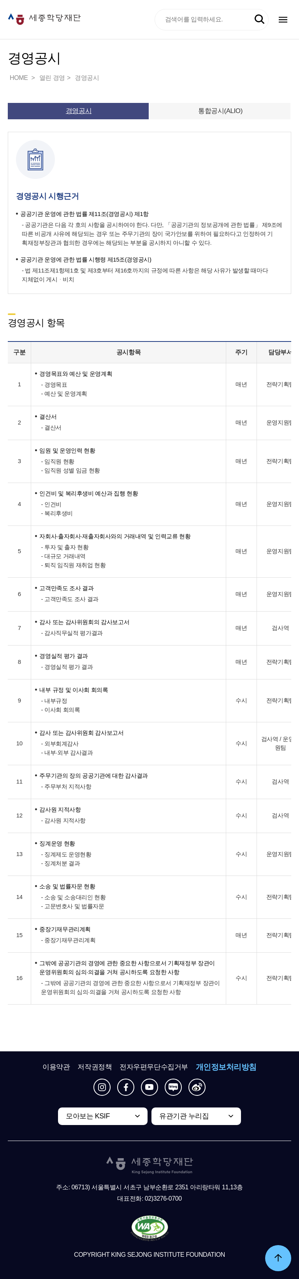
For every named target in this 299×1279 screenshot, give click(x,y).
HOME (19, 77)
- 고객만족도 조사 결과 (69, 599)
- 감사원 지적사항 (63, 820)
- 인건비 (51, 504)
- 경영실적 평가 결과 (67, 666)
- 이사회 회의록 (60, 709)
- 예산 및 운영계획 (64, 393)
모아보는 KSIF (88, 1116)
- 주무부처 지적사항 (66, 786)
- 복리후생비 (57, 513)
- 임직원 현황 (57, 461)
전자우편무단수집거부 (154, 1066)
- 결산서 (51, 427)
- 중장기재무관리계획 (68, 940)
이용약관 (56, 1066)
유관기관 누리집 (184, 1116)
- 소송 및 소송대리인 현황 (73, 897)
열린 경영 (52, 77)
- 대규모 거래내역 (63, 556)
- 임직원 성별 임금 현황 (70, 470)
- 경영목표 (54, 384)
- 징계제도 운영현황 (66, 854)
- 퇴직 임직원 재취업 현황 (73, 565)
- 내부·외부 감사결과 (67, 752)
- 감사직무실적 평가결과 (71, 633)
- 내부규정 (54, 700)
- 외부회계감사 (59, 743)
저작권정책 (94, 1066)
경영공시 (87, 77)
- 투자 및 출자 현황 (64, 547)
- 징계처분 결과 (60, 863)
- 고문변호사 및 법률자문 (72, 906)
